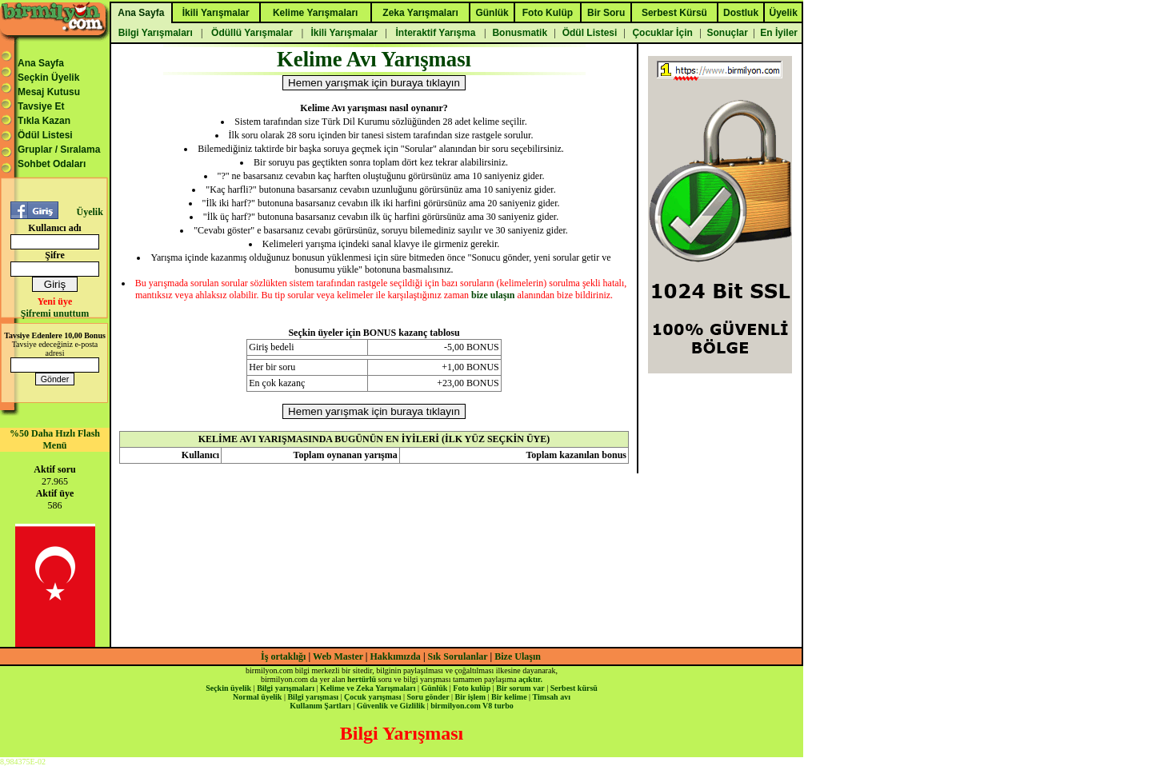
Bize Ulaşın (517, 656)
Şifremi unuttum (55, 313)
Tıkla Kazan (44, 120)
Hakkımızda (395, 656)
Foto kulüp (471, 688)
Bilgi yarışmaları (285, 688)
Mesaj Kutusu (49, 92)
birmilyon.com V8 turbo (471, 705)
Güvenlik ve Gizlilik (391, 705)
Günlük (434, 688)
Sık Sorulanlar (458, 656)
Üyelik (89, 211)
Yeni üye (55, 301)
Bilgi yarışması (312, 696)
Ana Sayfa (41, 63)
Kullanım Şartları (320, 705)
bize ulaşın (492, 295)
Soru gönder (428, 696)
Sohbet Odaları (52, 164)
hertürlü (361, 679)
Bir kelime (509, 696)
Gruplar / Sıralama (59, 149)
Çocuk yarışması (372, 696)
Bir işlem (470, 696)
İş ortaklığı (283, 656)
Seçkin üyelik (228, 688)
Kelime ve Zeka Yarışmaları (367, 688)
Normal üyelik (257, 696)
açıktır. (530, 679)
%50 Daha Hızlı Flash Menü (55, 439)
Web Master (339, 656)
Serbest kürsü (574, 688)
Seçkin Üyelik (48, 77)
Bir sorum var (520, 688)
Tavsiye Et (41, 106)
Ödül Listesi (45, 135)
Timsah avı (551, 696)
